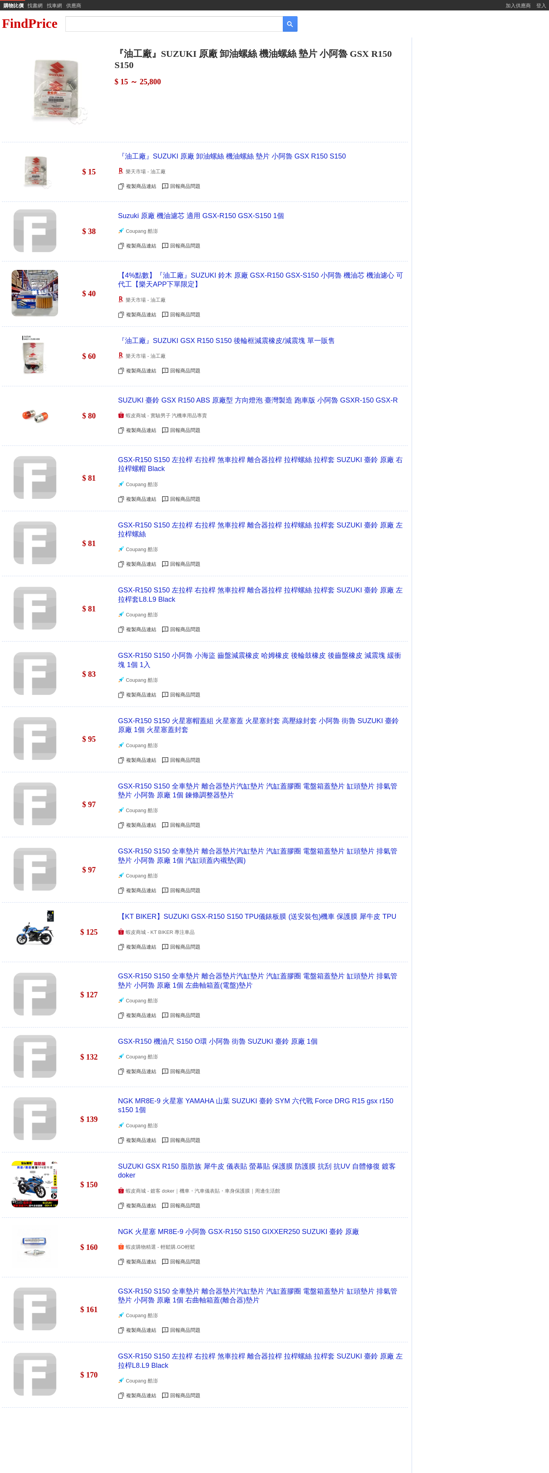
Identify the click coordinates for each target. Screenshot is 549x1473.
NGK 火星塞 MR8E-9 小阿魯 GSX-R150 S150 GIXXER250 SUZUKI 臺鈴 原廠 (238, 1232)
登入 (541, 6)
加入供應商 (518, 6)
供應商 (73, 6)
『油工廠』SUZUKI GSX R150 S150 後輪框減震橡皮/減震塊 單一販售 (226, 341)
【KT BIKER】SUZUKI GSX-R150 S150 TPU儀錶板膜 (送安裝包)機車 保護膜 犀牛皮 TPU (257, 916)
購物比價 (13, 6)
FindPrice (30, 23)
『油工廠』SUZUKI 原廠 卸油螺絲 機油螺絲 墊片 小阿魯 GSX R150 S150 (232, 156)
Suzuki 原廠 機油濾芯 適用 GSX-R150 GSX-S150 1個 (201, 216)
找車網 (54, 6)
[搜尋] (169, 23)
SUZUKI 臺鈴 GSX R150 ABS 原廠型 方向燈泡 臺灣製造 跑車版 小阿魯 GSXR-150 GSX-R (258, 400)
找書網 (35, 6)
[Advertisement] (480, 99)
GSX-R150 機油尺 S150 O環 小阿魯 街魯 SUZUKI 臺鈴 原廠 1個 (218, 1041)
